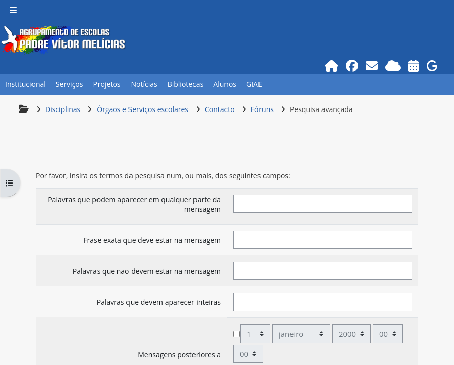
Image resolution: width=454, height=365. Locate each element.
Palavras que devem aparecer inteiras (158, 302)
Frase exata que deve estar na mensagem (152, 240)
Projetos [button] (106, 84)
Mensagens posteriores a (179, 354)
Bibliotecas (186, 84)
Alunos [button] (224, 84)
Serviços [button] (69, 84)
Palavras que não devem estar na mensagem (147, 271)
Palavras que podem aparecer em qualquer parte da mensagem (134, 204)
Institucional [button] (25, 84)
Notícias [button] (144, 84)
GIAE (254, 84)
